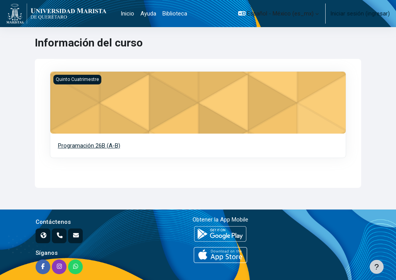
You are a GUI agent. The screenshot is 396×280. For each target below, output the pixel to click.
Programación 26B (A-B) (89, 145)
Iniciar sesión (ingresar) (360, 13)
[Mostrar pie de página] (377, 267)
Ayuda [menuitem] (148, 13)
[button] (278, 13)
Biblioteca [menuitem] (174, 13)
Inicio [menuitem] (127, 13)
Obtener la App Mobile (220, 219)
